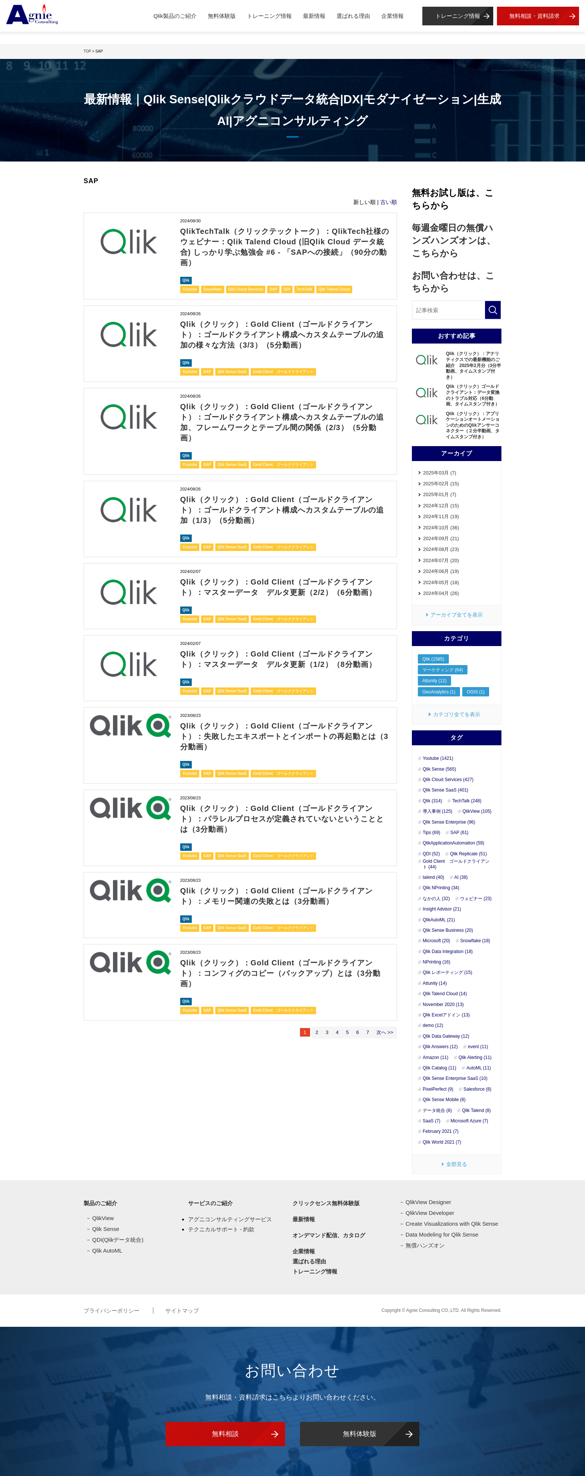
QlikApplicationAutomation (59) (453, 843)
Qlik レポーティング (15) (447, 972)
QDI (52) (431, 853)
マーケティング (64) (442, 670)
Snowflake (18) (475, 940)
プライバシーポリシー (112, 1310)
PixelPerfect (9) (438, 1089)
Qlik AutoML (107, 1250)
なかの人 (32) (436, 898)
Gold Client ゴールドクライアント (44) (456, 864)
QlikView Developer (430, 1213)
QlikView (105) (477, 811)
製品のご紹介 (100, 1203)
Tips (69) (431, 832)
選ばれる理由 (353, 16)
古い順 (388, 202)
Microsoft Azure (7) (469, 1121)
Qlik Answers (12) (440, 1046)
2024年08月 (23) (441, 549)
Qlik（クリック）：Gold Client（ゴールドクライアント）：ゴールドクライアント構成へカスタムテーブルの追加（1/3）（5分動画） (282, 509)
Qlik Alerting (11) (475, 1057)
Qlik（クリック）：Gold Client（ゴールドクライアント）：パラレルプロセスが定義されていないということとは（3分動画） (282, 818)
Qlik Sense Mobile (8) (444, 1099)
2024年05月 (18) (441, 582)
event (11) (478, 1046)
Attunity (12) (434, 680)
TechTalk (304, 289)
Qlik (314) (432, 800)
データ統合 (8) (437, 1110)
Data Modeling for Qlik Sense (442, 1234)
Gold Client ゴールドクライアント (283, 372)
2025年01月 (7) (439, 494)
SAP (273, 289)
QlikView (103, 1218)
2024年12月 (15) (441, 505)
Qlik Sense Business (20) (448, 930)
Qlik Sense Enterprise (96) (449, 822)
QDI (287, 289)
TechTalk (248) (466, 800)
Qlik (186, 280)
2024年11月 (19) (441, 516)
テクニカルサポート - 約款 (221, 1229)
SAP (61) (459, 832)
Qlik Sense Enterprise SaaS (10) (455, 1078)
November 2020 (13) (443, 1004)
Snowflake (212, 289)
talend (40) (433, 877)
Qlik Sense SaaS (232, 372)
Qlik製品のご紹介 (175, 16)
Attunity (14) (435, 983)
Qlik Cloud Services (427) (448, 779)
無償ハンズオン (425, 1245)
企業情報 (392, 16)
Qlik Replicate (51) (468, 853)
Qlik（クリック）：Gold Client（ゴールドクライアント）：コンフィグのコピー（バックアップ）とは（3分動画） (280, 973)
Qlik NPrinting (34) (441, 887)
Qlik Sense (105, 1229)
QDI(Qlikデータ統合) (118, 1240)
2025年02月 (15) (441, 483)
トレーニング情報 (269, 16)
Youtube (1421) (438, 758)
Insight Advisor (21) (442, 909)
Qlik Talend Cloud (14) (445, 993)
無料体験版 (222, 16)
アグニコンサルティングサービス (230, 1219)
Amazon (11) (435, 1057)
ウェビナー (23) (476, 898)
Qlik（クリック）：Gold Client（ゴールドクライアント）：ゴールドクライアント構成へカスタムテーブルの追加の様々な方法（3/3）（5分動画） (282, 334)
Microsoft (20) (436, 940)
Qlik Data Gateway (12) (446, 1036)
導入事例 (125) (437, 811)
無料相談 (225, 1434)
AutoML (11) (478, 1068)
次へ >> (384, 1032)
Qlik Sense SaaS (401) (445, 790)
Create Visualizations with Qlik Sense (452, 1223)
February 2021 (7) (441, 1131)
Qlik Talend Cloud (334, 289)
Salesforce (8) (477, 1089)
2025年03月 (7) (439, 473)
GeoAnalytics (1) (439, 692)
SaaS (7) (431, 1121)
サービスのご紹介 (210, 1203)
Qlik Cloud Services (245, 289)
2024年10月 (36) (441, 527)
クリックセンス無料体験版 (326, 1203)
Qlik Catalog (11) (439, 1068)
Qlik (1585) (433, 659)
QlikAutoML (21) (439, 919)
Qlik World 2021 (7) (442, 1142)
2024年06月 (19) (441, 571)
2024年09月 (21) (441, 538)
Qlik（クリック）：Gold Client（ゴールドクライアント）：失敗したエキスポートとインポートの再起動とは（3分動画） (284, 736)
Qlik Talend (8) (476, 1110)
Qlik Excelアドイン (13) (446, 1015)
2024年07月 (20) (441, 560)
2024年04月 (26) (441, 593)
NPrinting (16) (436, 962)
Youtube (189, 289)
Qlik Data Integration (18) (448, 951)
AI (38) (461, 877)
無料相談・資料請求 (534, 16)
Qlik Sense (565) (439, 769)
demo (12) (433, 1025)
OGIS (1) (476, 692)
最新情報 (314, 16)
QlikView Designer (428, 1202)
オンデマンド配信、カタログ (328, 1235)
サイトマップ (182, 1310)
